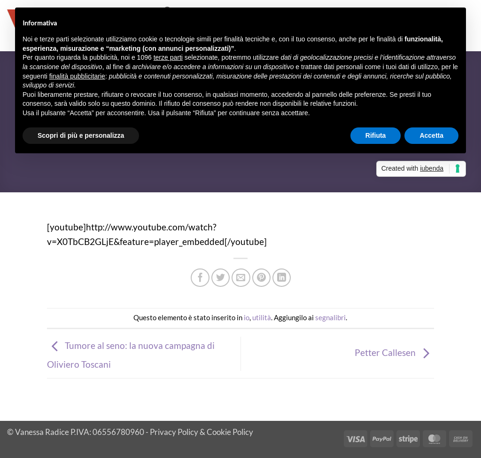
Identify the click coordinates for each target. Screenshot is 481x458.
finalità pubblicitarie (77, 76)
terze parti (168, 57)
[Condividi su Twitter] (220, 277)
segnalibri (330, 317)
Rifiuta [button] (375, 135)
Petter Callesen (394, 352)
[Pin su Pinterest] (261, 277)
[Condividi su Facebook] (200, 277)
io (246, 317)
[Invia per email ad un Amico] (241, 277)
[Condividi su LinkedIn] (281, 277)
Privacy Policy (174, 432)
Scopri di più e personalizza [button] (81, 135)
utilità (261, 317)
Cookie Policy (230, 432)
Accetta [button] (431, 135)
